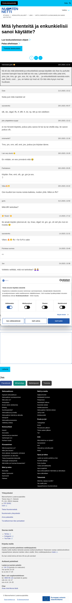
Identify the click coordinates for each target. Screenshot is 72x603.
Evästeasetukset (23, 600)
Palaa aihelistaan (11, 44)
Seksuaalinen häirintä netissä (46, 410)
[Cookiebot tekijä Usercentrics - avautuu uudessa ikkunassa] (61, 280)
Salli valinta (36, 321)
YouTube (7, 538)
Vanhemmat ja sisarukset (10, 435)
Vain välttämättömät (13, 321)
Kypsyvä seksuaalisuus (9, 395)
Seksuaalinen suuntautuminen (11, 397)
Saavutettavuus (9, 600)
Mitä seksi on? (6, 400)
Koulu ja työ (42, 419)
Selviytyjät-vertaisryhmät (9, 461)
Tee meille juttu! (42, 483)
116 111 (6, 567)
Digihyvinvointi (41, 395)
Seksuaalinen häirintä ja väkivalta (12, 415)
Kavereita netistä (42, 405)
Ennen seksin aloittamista (10, 405)
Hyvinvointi (5, 476)
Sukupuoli (5, 417)
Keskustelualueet (19, 15)
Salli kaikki (59, 321)
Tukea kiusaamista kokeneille (11, 458)
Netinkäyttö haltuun (43, 402)
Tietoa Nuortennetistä (9, 509)
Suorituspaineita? (7, 410)
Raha (39, 450)
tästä (54, 552)
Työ (38, 433)
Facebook (6, 383)
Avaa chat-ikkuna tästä (10, 588)
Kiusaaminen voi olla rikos (10, 455)
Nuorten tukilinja (42, 460)
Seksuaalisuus (7, 391)
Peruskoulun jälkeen (43, 428)
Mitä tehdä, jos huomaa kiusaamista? (13, 463)
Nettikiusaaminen (42, 407)
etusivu (6, 15)
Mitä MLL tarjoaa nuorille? (45, 481)
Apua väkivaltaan (42, 473)
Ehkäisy (4, 407)
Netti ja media (42, 391)
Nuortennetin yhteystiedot (11, 513)
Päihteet (4, 478)
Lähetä (5, 369)
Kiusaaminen (7, 444)
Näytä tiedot (61, 314)
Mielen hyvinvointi (7, 473)
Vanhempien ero (7, 438)
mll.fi (3, 506)
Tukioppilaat (41, 422)
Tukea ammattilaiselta (44, 466)
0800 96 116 (8, 578)
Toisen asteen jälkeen (44, 430)
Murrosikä (5, 471)
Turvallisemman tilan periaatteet (13, 521)
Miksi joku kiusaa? (7, 450)
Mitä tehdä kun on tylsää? (45, 440)
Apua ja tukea (42, 454)
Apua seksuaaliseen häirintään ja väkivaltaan (51, 471)
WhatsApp (19, 383)
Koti (38, 445)
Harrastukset (41, 443)
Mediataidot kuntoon (43, 397)
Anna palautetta (7, 517)
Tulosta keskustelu (12, 48)
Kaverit (4, 430)
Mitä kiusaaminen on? (9, 448)
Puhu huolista (41, 463)
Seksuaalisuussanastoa (9, 420)
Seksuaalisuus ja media (9, 412)
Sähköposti (34, 383)
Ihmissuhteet (7, 427)
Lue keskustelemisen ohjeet (16, 40)
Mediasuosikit (41, 415)
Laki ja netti (40, 412)
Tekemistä (41, 477)
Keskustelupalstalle (9, 3)
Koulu (39, 425)
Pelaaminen (41, 400)
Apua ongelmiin (42, 468)
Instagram (7, 536)
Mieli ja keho (7, 467)
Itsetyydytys (5, 402)
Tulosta (46, 383)
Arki (31, 15)
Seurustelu (5, 433)
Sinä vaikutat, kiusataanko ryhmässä (13, 453)
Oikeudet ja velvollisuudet (45, 448)
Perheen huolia (6, 440)
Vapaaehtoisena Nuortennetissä (47, 486)
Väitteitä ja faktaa (7, 422)
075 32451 (7, 503)
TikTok (6, 534)
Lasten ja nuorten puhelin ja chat (47, 458)
